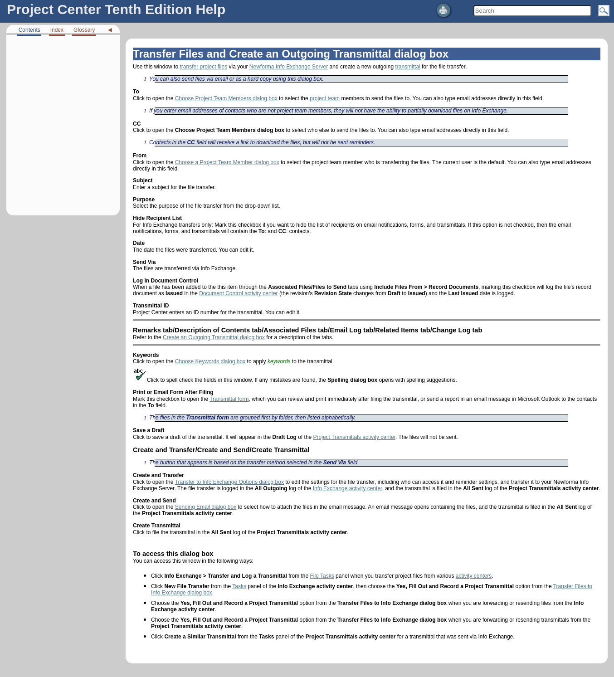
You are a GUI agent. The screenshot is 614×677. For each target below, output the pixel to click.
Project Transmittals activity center (354, 437)
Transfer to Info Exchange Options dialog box (229, 482)
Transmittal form (229, 399)
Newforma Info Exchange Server (288, 66)
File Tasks (322, 576)
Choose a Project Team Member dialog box (227, 162)
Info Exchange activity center (347, 488)
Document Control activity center (238, 293)
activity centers (474, 576)
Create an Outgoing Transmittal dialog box (214, 337)
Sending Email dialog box (205, 507)
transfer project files (203, 66)
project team (325, 98)
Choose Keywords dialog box (210, 361)
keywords (279, 361)
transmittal (407, 66)
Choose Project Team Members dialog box (226, 98)
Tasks (239, 586)
